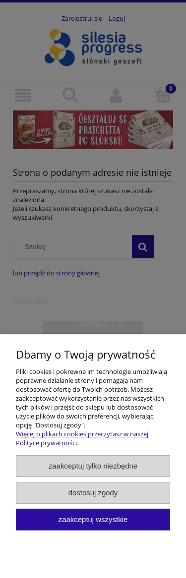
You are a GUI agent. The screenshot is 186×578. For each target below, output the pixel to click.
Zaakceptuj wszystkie (93, 519)
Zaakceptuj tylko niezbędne (93, 466)
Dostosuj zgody (93, 492)
